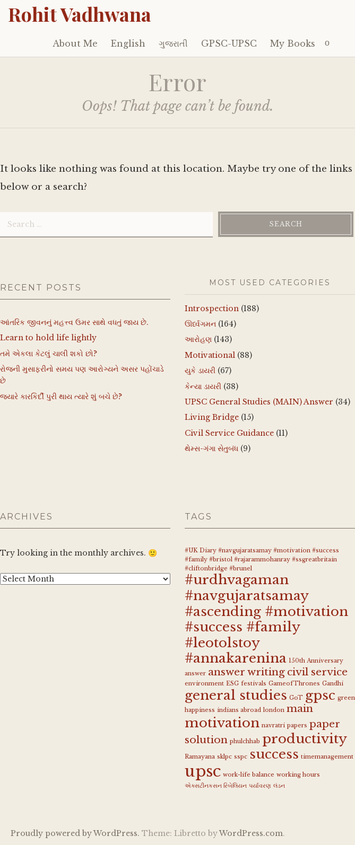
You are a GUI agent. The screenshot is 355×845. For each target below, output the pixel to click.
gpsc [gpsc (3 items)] (320, 695)
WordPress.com (251, 833)
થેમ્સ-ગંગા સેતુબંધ (211, 448)
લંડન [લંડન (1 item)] (279, 785)
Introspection (212, 308)
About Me (75, 43)
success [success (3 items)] (274, 754)
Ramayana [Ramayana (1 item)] (200, 756)
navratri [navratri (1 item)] (273, 725)
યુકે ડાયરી (200, 370)
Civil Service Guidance (229, 433)
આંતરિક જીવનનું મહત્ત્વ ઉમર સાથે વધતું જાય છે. (74, 322)
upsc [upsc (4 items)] (203, 771)
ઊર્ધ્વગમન (200, 324)
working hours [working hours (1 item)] (298, 774)
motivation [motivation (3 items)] (222, 723)
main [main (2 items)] (300, 708)
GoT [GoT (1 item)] (296, 697)
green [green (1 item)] (346, 697)
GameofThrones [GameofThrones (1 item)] (294, 683)
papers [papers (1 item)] (297, 725)
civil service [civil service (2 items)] (317, 672)
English (128, 43)
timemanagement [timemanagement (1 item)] (327, 756)
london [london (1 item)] (273, 710)
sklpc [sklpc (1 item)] (224, 756)
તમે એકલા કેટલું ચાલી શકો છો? (48, 353)
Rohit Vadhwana (79, 14)
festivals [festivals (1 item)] (253, 683)
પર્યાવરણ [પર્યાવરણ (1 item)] (260, 785)
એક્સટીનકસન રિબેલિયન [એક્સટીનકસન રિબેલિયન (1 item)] (216, 785)
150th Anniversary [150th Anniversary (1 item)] (316, 660)
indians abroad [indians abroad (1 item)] (239, 710)
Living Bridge (212, 417)
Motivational (210, 355)
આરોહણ (198, 339)
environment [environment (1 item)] (204, 683)
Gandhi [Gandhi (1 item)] (332, 683)
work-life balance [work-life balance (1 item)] (248, 774)
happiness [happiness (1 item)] (200, 710)
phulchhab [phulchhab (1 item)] (245, 741)
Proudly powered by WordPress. (75, 833)
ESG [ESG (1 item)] (232, 683)
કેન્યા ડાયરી (203, 386)
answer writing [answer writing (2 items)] (246, 672)
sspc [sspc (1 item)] (240, 756)
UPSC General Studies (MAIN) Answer (259, 402)
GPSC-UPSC (229, 43)
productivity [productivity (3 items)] (304, 738)
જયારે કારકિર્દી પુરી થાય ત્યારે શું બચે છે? (61, 396)
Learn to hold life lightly (48, 337)
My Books (292, 43)
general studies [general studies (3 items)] (236, 695)
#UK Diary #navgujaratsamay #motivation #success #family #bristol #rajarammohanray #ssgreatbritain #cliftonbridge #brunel (262, 559)
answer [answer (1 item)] (195, 673)
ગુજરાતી (173, 43)
